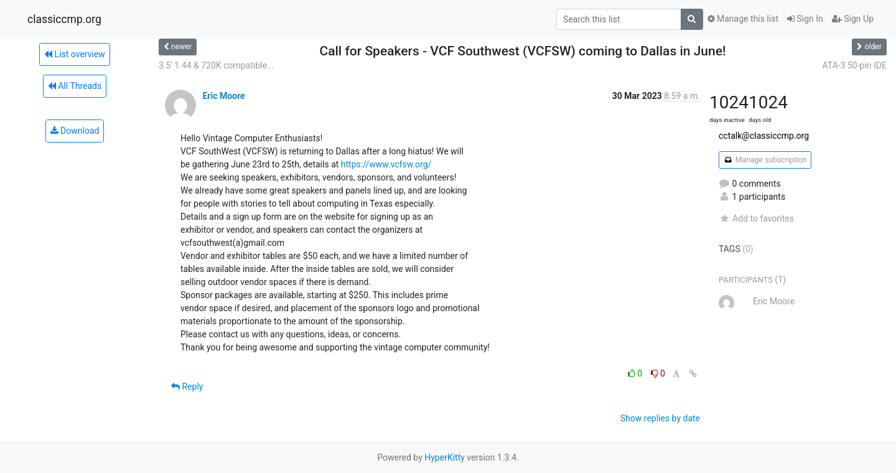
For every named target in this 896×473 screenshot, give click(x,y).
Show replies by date (660, 418)
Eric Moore (223, 96)
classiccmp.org (64, 19)
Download (75, 131)
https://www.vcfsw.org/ (386, 164)
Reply (187, 386)
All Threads (74, 86)
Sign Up (853, 19)
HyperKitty (444, 457)
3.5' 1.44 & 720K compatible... (216, 65)
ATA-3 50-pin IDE (855, 65)
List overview (74, 54)
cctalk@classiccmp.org (764, 136)
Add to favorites (756, 218)
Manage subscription (765, 160)
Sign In (805, 19)
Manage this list (742, 19)
